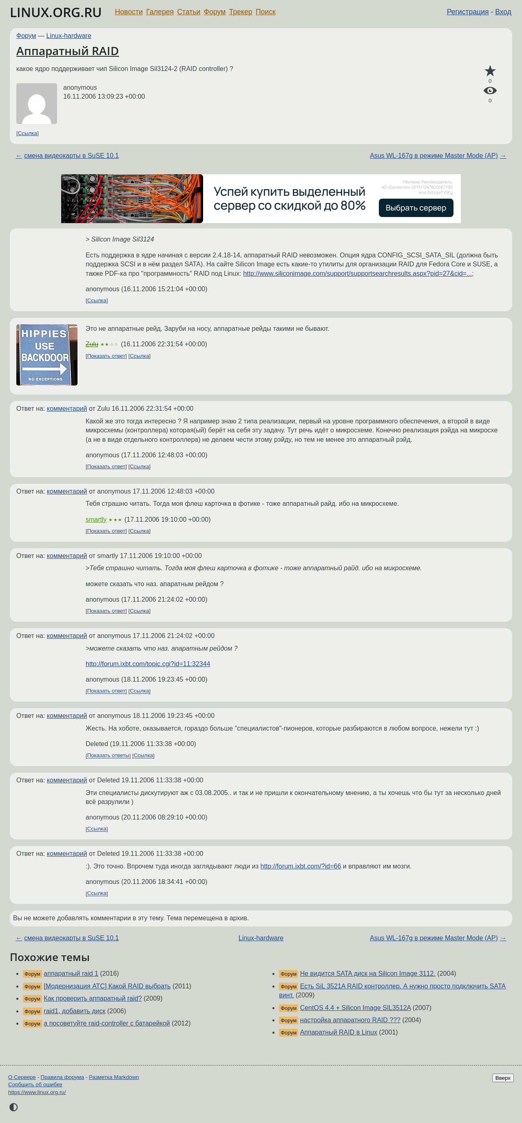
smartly (96, 519)
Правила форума (62, 1077)
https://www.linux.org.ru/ (37, 1092)
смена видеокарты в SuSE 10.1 (71, 155)
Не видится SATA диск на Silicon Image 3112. (368, 973)
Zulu (92, 344)
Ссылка (27, 133)
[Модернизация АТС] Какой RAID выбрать (107, 986)
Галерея (160, 12)
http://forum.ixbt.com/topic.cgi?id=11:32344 (148, 663)
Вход (503, 12)
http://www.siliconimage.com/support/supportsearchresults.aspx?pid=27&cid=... (357, 273)
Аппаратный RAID (67, 50)
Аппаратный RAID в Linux (338, 1032)
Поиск (266, 12)
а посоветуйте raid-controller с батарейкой (107, 1023)
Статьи (188, 12)
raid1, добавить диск (74, 1011)
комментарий (67, 408)
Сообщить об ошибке (35, 1084)
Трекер (240, 12)
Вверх (503, 1078)
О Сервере (22, 1077)
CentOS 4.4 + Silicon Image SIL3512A (355, 1007)
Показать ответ (106, 356)
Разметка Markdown (114, 1077)
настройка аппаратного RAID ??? (350, 1020)
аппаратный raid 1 (71, 973)
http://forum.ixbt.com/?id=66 (301, 866)
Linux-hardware (68, 35)
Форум (215, 12)
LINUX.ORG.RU (56, 12)
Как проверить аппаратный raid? (93, 998)
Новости (129, 12)
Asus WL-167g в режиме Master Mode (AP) (434, 155)
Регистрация (468, 12)
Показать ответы (108, 756)
